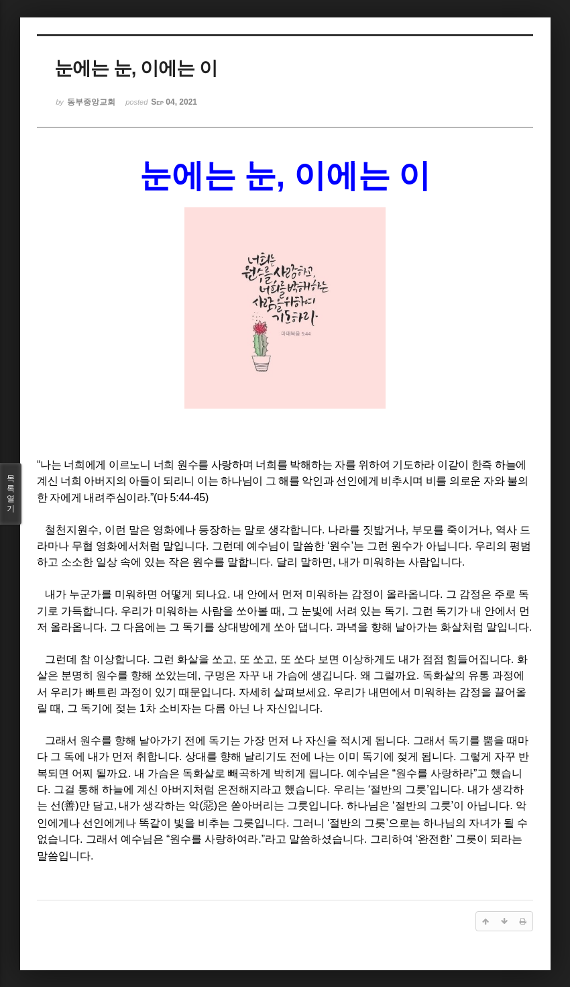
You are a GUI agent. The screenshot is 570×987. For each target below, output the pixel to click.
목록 (11, 494)
